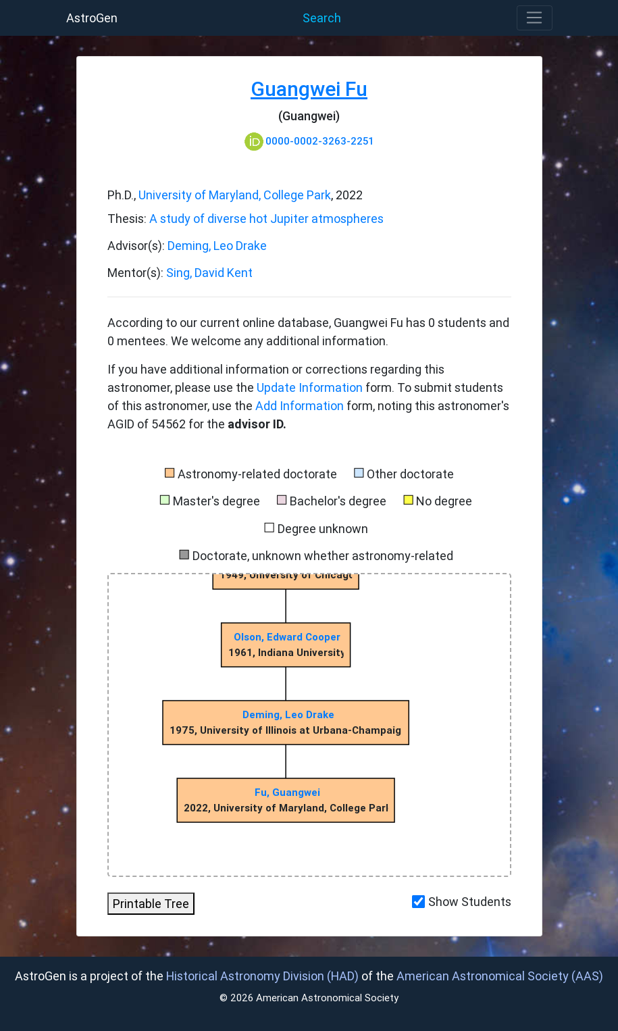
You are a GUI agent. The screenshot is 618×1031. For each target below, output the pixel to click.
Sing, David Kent (209, 272)
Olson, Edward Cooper (287, 636)
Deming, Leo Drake (217, 245)
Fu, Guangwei (288, 792)
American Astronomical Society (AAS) (499, 976)
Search (322, 18)
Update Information (311, 387)
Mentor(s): (136, 272)
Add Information (299, 405)
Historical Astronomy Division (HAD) (262, 976)
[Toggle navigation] (534, 18)
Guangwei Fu (309, 88)
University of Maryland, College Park (234, 195)
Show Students (469, 901)
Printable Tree (151, 903)
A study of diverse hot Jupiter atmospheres (266, 218)
